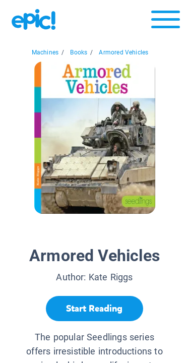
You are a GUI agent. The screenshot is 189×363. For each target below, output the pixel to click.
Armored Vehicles (123, 52)
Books (78, 52)
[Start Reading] (94, 308)
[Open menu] (165, 22)
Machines (45, 52)
